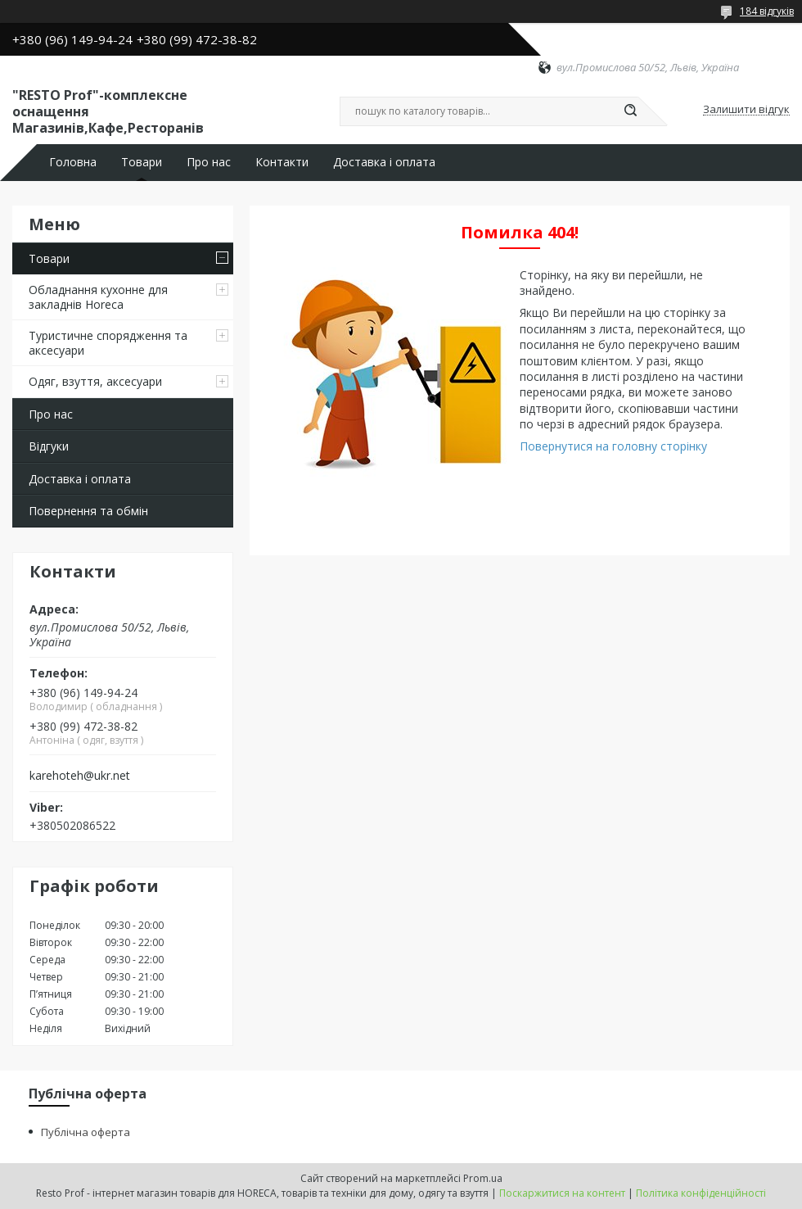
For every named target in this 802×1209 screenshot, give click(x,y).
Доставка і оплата (384, 162)
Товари (141, 162)
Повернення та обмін (88, 510)
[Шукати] (630, 111)
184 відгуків (767, 11)
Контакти (282, 162)
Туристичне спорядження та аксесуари (108, 343)
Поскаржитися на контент (562, 1193)
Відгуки (49, 446)
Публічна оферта (85, 1132)
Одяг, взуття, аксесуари (95, 381)
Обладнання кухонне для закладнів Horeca (98, 297)
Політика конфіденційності (701, 1193)
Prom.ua (482, 1178)
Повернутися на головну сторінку (613, 446)
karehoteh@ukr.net (79, 775)
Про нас (209, 162)
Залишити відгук (746, 109)
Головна (73, 162)
